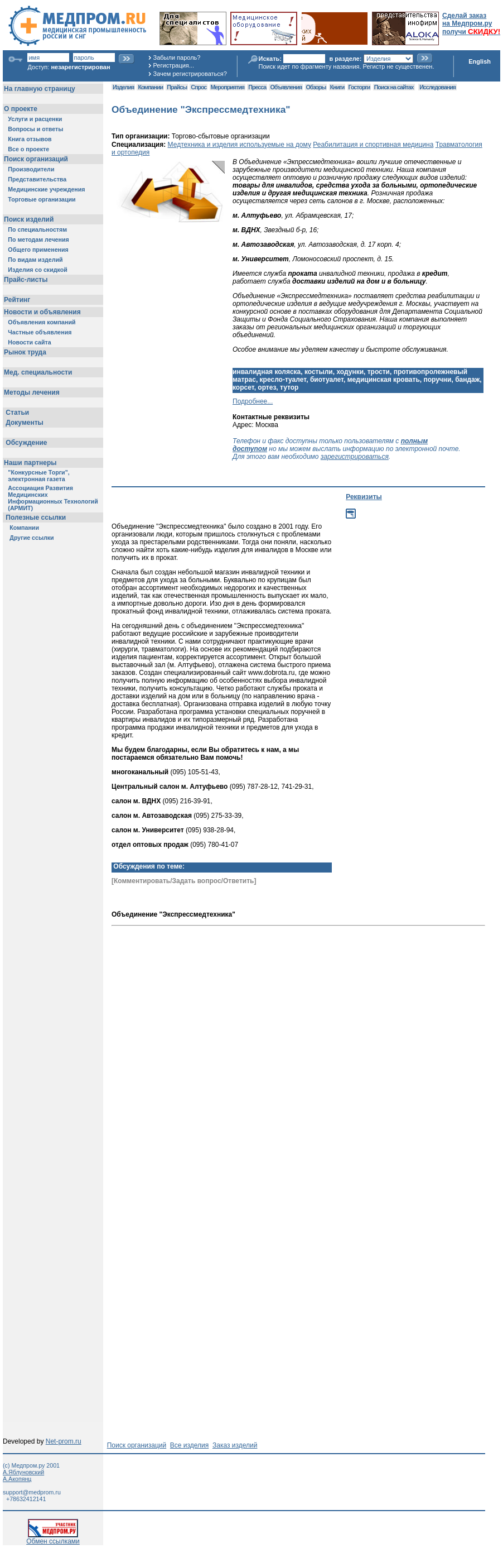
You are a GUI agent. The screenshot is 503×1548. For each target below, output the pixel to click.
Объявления (286, 87)
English (479, 61)
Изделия (123, 87)
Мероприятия (227, 87)
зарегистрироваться (355, 457)
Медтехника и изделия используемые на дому (239, 144)
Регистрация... (173, 65)
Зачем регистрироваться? (190, 73)
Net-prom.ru (63, 1441)
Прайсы (177, 87)
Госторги (359, 87)
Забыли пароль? (177, 57)
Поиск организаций (137, 1445)
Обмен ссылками (53, 1538)
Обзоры (316, 87)
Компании (150, 87)
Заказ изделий (234, 1445)
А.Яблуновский (23, 1472)
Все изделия (189, 1445)
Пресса (257, 87)
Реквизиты (364, 497)
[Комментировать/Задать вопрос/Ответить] (184, 881)
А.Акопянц (17, 1478)
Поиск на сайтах (394, 87)
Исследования (437, 87)
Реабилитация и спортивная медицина (373, 144)
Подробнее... (253, 401)
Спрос (198, 87)
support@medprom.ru (32, 1492)
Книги (337, 87)
